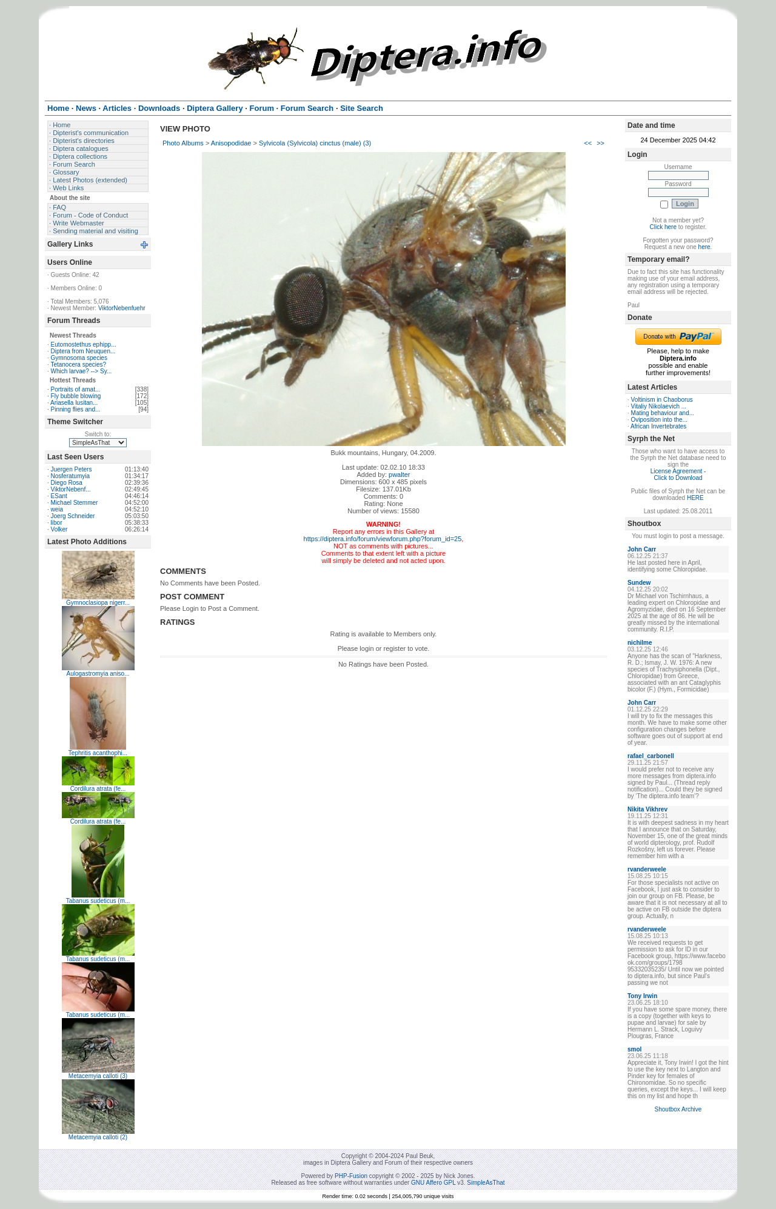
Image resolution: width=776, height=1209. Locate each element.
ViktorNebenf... (71, 489)
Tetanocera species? (78, 364)
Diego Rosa (66, 482)
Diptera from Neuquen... (83, 351)
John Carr (641, 549)
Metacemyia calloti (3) (98, 1076)
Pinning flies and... (76, 409)
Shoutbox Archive (678, 1109)
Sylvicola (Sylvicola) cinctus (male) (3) (315, 143)
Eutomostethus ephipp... (83, 344)
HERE (695, 498)
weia (57, 509)
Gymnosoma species (79, 358)
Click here (663, 227)
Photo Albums (183, 143)
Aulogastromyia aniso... (98, 673)
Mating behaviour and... (663, 413)
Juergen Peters (71, 469)
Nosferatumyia (70, 476)
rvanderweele (646, 869)
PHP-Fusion (351, 1176)
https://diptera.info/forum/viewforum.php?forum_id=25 (383, 538)
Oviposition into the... (659, 419)
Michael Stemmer (74, 502)
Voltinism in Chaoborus (662, 399)
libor (56, 522)
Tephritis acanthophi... (98, 753)
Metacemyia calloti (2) (98, 1137)
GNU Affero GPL (433, 1182)
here (704, 247)
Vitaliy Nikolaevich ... (659, 406)
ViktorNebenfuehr (122, 308)
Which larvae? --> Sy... (81, 371)
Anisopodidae (231, 143)
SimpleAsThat (485, 1182)
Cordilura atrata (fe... (98, 788)
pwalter (399, 474)
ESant (59, 496)
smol (634, 1049)
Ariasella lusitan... (74, 402)
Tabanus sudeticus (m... (98, 901)
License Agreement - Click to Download (678, 474)
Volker (59, 529)
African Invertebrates (658, 426)
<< (588, 143)
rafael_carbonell (650, 756)
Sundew (639, 582)
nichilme (639, 642)
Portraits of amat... (76, 389)
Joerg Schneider (73, 516)
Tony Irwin (642, 996)
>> (600, 143)
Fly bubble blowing (76, 396)
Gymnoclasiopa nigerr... (98, 602)
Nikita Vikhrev (647, 809)
